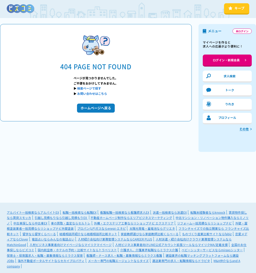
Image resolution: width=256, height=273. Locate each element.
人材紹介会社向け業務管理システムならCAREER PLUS (115, 239)
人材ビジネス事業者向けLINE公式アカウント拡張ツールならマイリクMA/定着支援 (171, 244)
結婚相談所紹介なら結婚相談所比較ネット (88, 234)
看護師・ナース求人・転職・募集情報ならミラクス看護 (124, 255)
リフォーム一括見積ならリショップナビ (204, 223)
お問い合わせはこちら (92, 93)
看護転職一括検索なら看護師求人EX (124, 212)
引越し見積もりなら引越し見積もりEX (61, 217)
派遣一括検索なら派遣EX (170, 212)
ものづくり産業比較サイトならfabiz (207, 234)
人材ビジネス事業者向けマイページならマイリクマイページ (71, 244)
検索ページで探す (89, 88)
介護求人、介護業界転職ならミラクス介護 (149, 250)
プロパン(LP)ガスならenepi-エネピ (101, 228)
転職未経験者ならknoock (207, 212)
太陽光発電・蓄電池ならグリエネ (152, 228)
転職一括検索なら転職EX (79, 212)
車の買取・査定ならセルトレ (70, 223)
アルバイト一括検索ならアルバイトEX (33, 212)
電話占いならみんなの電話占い (53, 239)
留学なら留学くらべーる (39, 234)
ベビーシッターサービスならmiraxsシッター (212, 250)
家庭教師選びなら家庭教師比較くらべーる (149, 234)
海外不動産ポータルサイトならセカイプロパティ (51, 260)
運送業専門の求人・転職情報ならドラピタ (181, 260)
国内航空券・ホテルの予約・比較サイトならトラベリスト (77, 250)
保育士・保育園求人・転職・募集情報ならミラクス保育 (45, 255)
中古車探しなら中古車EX (30, 223)
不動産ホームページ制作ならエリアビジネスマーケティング (131, 217)
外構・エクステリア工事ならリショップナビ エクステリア (134, 223)
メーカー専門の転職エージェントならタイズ (118, 260)
